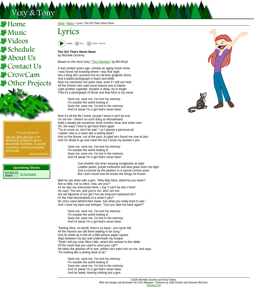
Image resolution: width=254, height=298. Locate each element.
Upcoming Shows (26, 167)
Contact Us (154, 285)
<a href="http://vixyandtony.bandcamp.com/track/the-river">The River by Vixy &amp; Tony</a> (27, 126)
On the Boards (28, 174)
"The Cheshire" (101, 62)
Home (61, 23)
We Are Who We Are (29, 132)
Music (70, 23)
